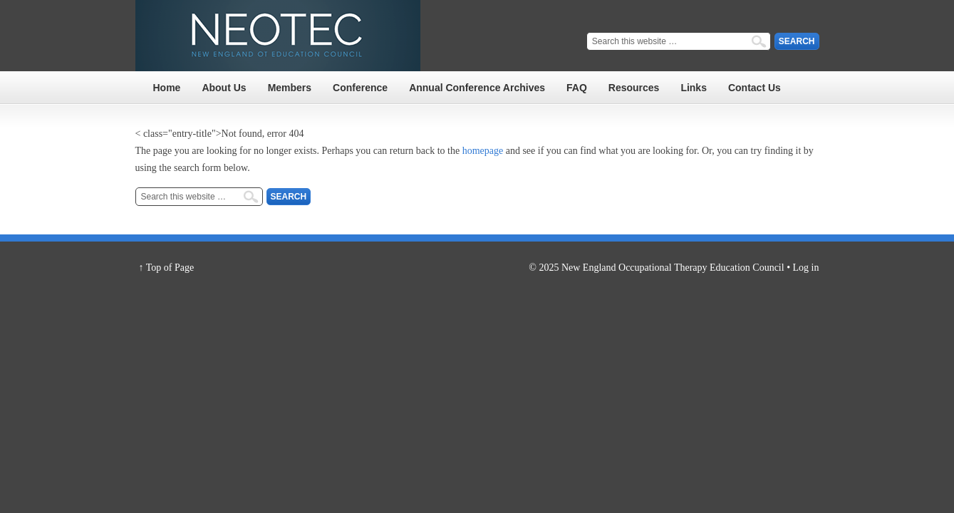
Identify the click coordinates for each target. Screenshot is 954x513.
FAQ (576, 87)
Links (693, 87)
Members (289, 87)
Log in (806, 267)
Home (167, 87)
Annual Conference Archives (477, 87)
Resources (634, 87)
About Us (224, 87)
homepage (483, 150)
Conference (360, 87)
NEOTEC (277, 35)
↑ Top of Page (167, 267)
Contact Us (754, 87)
